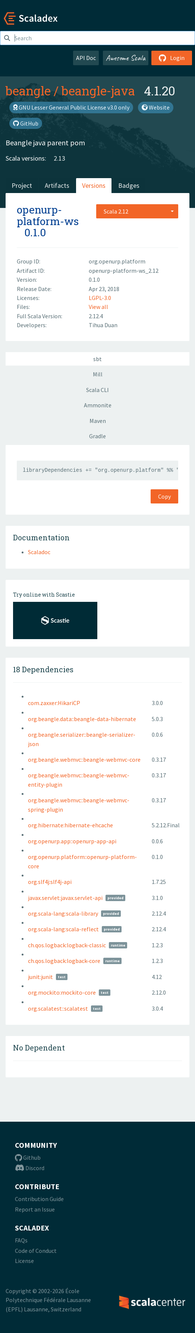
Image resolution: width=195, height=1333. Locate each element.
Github (28, 1157)
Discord (29, 1168)
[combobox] (137, 211)
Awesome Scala (125, 58)
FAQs (21, 1240)
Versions (94, 185)
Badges (128, 185)
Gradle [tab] (97, 436)
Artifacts (57, 185)
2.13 (59, 158)
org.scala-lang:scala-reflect (63, 929)
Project (22, 185)
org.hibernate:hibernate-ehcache (70, 825)
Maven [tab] (97, 420)
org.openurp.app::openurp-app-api (72, 841)
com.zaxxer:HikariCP (54, 703)
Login (172, 57)
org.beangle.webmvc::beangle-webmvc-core (84, 759)
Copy (164, 496)
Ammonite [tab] (97, 405)
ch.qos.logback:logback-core (64, 960)
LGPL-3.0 (100, 297)
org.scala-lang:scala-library (63, 913)
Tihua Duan (103, 325)
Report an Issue (35, 1209)
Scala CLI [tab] (97, 390)
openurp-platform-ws (48, 215)
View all (98, 306)
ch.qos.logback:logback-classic (67, 945)
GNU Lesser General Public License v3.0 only (71, 107)
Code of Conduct (36, 1250)
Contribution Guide (39, 1199)
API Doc (86, 57)
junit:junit (40, 976)
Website (156, 107)
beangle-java (98, 90)
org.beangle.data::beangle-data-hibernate (82, 719)
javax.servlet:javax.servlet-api (65, 897)
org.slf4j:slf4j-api (50, 881)
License (24, 1260)
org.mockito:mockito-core (62, 992)
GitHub (25, 123)
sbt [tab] (97, 359)
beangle (28, 90)
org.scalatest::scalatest (58, 1008)
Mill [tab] (98, 374)
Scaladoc (39, 552)
